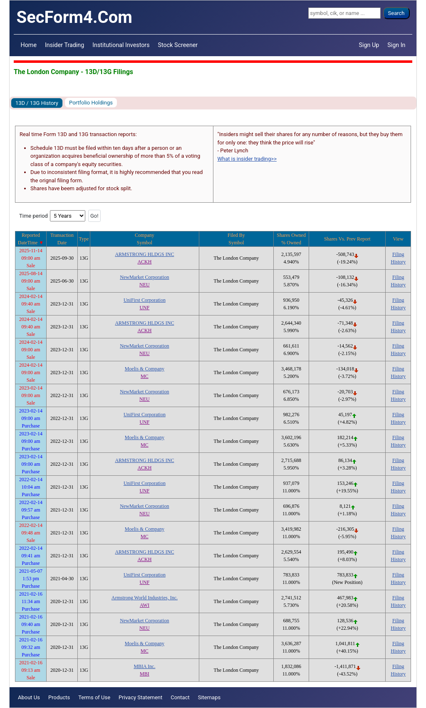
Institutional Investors (120, 45)
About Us (29, 697)
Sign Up (369, 45)
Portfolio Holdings (91, 102)
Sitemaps (209, 697)
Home (29, 45)
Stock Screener (178, 45)
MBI (144, 674)
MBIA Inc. (144, 666)
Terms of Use (94, 697)
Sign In (396, 45)
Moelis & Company (144, 369)
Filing (398, 254)
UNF (144, 308)
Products (59, 697)
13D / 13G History (36, 103)
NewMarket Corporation (144, 277)
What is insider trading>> (247, 159)
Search (396, 13)
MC (145, 376)
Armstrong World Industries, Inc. (144, 598)
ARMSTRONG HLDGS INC (144, 254)
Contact (180, 697)
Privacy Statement (140, 697)
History (398, 262)
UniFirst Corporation (145, 300)
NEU (144, 285)
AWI (144, 605)
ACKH (144, 262)
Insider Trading (64, 45)
